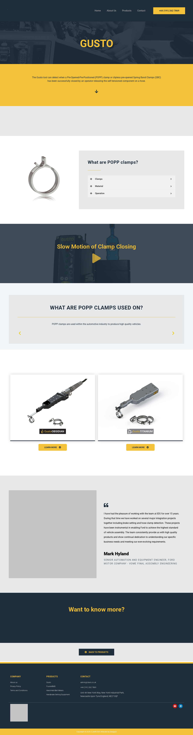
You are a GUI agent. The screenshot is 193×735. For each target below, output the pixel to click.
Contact (141, 10)
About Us (111, 10)
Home (98, 10)
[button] (20, 333)
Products (126, 10)
